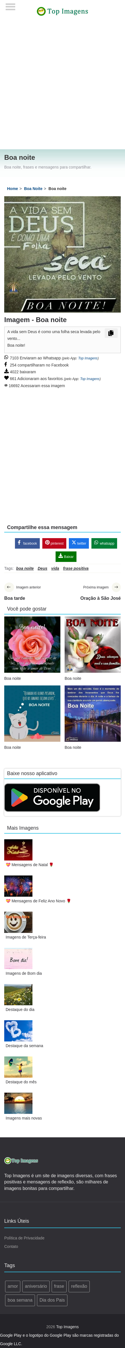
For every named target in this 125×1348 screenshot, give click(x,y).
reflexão (79, 1286)
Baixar (65, 556)
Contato (11, 1246)
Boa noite (12, 678)
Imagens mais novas (24, 1118)
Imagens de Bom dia (24, 973)
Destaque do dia (20, 1009)
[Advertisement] (60, 85)
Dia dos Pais (52, 1300)
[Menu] (10, 5)
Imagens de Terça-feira (26, 937)
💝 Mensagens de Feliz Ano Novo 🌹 (38, 901)
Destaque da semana (24, 1045)
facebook (27, 542)
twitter (79, 542)
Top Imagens (88, 358)
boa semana (20, 1300)
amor (13, 1286)
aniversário (36, 1286)
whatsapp (104, 542)
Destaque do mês (21, 1082)
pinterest (54, 542)
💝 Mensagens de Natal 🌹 (30, 864)
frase (59, 1286)
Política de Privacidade (24, 1238)
